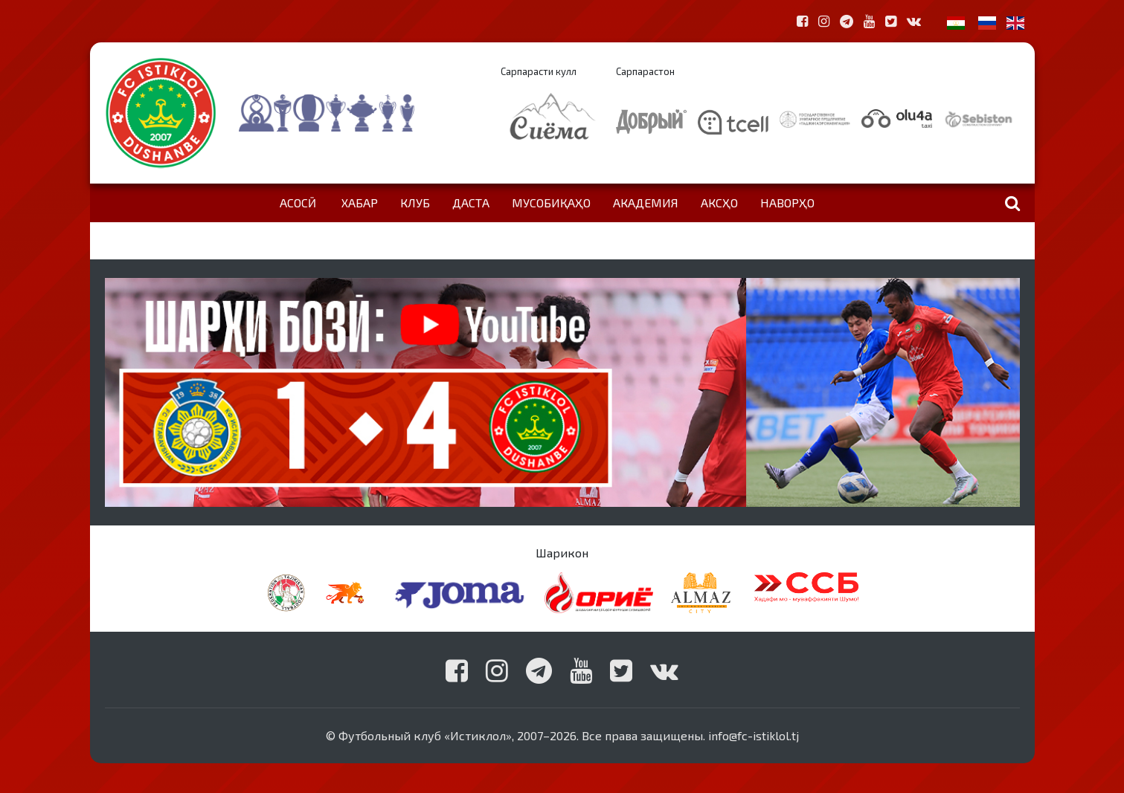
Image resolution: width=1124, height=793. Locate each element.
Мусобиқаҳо (551, 202)
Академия (645, 202)
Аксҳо (719, 202)
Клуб (415, 202)
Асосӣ (298, 202)
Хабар (359, 202)
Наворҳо (787, 202)
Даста (470, 202)
